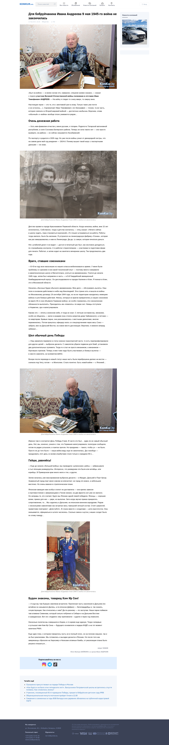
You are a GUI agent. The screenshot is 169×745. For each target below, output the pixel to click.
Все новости (64, 4)
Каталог (102, 4)
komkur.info (102, 726)
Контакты (111, 4)
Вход (144, 4)
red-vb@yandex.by (51, 736)
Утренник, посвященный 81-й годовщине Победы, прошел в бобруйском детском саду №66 (65, 693)
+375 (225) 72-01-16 (32, 736)
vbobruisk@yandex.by (32, 740)
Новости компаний (89, 4)
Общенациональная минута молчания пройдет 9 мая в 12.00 (51, 695)
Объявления (75, 4)
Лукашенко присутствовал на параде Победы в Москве (49, 684)
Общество (45, 22)
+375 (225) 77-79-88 (32, 738)
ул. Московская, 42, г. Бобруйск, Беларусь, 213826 (43, 728)
